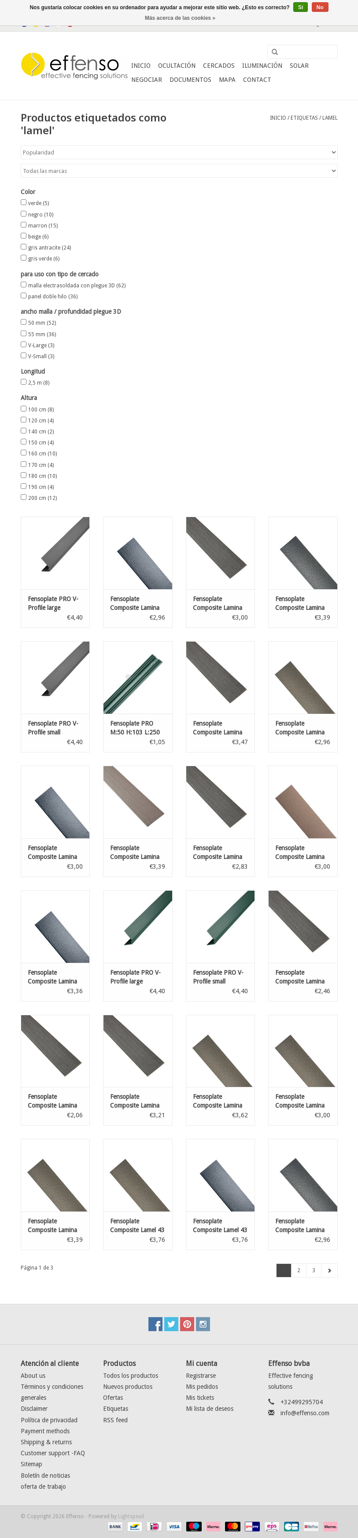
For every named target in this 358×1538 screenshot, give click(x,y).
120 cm (41, 421)
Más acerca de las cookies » (180, 18)
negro (40, 215)
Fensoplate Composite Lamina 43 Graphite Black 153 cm (217, 852)
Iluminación (262, 65)
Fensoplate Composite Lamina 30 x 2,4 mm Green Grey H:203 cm (219, 1101)
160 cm (42, 454)
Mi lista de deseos (209, 1408)
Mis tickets (200, 1397)
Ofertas (113, 1397)
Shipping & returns (46, 1442)
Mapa (227, 79)
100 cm (41, 410)
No (320, 7)
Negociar (146, 79)
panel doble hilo (53, 297)
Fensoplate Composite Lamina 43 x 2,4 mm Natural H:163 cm (300, 852)
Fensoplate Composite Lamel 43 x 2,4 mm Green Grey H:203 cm (137, 1226)
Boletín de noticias (45, 1475)
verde (38, 203)
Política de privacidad (49, 1420)
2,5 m (38, 383)
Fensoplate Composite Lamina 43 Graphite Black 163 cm (217, 603)
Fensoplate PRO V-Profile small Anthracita (53, 728)
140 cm (41, 432)
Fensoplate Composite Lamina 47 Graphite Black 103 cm (52, 1101)
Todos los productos (130, 1375)
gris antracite (49, 248)
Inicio (141, 65)
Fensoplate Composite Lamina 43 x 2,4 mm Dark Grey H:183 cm (52, 977)
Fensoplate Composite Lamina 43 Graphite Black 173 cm (134, 1101)
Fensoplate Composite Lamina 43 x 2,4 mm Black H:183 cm (300, 603)
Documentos (190, 79)
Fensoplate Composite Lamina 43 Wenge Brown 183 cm (134, 852)
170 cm (41, 465)
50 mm (42, 323)
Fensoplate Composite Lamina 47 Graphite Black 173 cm (217, 728)
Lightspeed (131, 1516)
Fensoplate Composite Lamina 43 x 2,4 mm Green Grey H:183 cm (54, 1226)
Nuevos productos (127, 1386)
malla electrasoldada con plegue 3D (76, 286)
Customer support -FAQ (53, 1453)
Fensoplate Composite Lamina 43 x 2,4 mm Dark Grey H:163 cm (52, 852)
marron (43, 226)
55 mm (42, 334)
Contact (257, 79)
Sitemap (31, 1464)
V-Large (41, 345)
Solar (299, 65)
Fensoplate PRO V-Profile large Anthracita (53, 603)
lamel (330, 118)
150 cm (41, 443)
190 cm (41, 487)
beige (38, 237)
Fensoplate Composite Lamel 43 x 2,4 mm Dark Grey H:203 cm (220, 1226)
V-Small (41, 356)
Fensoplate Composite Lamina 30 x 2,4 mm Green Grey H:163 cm (301, 728)
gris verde (43, 259)
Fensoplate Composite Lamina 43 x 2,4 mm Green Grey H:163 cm (301, 1101)
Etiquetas (304, 118)
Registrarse (201, 1375)
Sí (300, 7)
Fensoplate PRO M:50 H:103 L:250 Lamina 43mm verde (137, 728)
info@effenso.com (304, 1413)
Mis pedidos (202, 1386)
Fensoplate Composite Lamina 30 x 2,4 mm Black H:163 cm (300, 1226)
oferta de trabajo (43, 1486)
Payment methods (45, 1431)
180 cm (42, 476)
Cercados (219, 65)
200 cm (42, 498)
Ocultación (177, 65)
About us (33, 1375)
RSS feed (115, 1420)
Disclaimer (34, 1408)
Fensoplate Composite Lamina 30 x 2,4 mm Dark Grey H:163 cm (134, 603)
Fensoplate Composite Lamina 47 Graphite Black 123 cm (300, 977)
